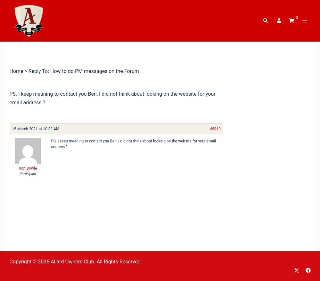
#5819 (215, 129)
